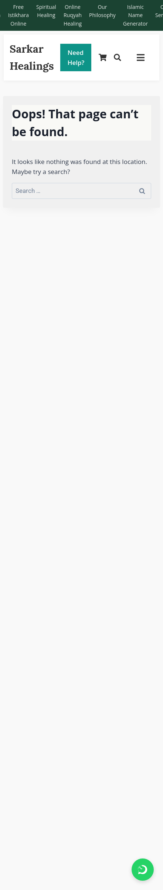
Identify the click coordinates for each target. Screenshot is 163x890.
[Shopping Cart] (103, 57)
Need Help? (76, 57)
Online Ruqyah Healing (73, 15)
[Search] (117, 57)
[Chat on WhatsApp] (143, 869)
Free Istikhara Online (18, 15)
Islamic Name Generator (135, 15)
